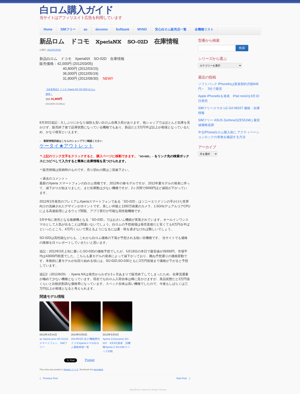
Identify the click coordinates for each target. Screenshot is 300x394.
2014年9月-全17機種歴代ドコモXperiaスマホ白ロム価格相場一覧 (85, 343)
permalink (98, 369)
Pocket (90, 360)
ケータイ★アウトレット (66, 145)
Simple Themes (158, 389)
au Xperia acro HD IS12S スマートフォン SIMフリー (54, 343)
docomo (102, 29)
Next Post (181, 378)
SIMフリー (67, 29)
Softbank (122, 29)
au (85, 29)
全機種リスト (204, 29)
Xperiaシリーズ (71, 369)
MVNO (142, 29)
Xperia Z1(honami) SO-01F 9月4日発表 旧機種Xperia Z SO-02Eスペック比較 (116, 345)
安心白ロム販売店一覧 (171, 29)
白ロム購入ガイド (76, 11)
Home (48, 29)
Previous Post (50, 378)
